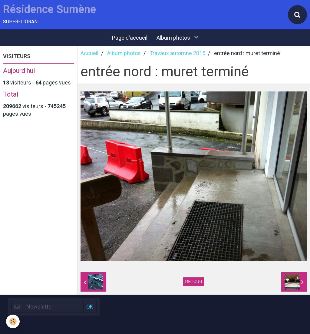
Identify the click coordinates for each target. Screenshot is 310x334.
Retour (193, 281)
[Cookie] (13, 321)
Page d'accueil (129, 38)
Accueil (89, 53)
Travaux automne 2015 (177, 53)
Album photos (174, 38)
